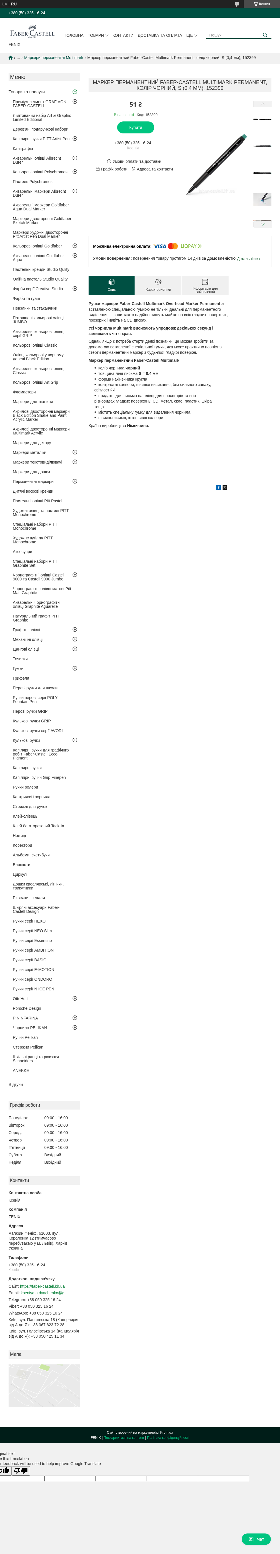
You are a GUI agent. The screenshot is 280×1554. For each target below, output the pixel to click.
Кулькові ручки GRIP (32, 721)
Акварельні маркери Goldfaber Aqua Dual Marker (41, 207)
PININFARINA (25, 1018)
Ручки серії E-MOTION (33, 969)
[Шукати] (265, 35)
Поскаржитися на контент (124, 1438)
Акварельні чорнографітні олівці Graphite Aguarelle (37, 604)
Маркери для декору (32, 442)
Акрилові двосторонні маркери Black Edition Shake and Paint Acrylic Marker (41, 415)
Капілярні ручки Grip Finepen (39, 777)
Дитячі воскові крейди (33, 491)
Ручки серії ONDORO (32, 979)
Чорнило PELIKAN (30, 1027)
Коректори (22, 845)
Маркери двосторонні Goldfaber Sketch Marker (42, 220)
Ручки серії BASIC (29, 960)
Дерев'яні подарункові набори (40, 129)
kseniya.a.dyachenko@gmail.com (45, 1293)
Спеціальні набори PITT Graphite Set (35, 563)
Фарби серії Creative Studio (38, 289)
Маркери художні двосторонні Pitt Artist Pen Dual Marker (40, 234)
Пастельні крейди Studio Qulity (41, 269)
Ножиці (19, 835)
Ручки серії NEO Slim (32, 931)
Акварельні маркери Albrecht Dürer (39, 193)
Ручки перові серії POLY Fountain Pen (35, 699)
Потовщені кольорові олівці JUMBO (38, 320)
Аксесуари (22, 551)
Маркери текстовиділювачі (37, 462)
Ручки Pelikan (25, 1037)
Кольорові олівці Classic (35, 345)
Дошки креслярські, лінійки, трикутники (38, 886)
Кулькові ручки (26, 740)
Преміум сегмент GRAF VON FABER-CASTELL (39, 103)
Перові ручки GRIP (30, 711)
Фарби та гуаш (26, 298)
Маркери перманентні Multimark (53, 58)
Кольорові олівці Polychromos (40, 172)
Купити (135, 127)
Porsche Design (27, 1008)
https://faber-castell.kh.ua (42, 1286)
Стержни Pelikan (28, 1047)
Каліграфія (23, 148)
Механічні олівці (28, 639)
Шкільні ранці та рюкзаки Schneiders (36, 1059)
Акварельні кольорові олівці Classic (38, 370)
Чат (256, 1539)
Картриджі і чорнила (31, 797)
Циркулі (20, 874)
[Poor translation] (21, 1471)
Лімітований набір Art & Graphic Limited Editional (42, 117)
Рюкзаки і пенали (29, 897)
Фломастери (24, 392)
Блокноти (21, 864)
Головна (74, 35)
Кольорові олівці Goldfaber (37, 246)
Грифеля (21, 678)
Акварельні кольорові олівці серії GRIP (38, 333)
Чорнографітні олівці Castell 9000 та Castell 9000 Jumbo (39, 577)
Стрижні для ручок (30, 806)
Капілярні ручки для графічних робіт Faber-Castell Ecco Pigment (41, 754)
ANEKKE (21, 1070)
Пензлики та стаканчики (35, 308)
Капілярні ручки (27, 767)
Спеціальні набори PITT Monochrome (35, 526)
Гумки (18, 668)
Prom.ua (166, 1433)
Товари (96, 35)
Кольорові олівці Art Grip (35, 382)
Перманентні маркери (33, 481)
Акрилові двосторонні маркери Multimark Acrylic (41, 431)
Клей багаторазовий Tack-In (38, 826)
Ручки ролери (25, 787)
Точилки (20, 659)
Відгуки (16, 1084)
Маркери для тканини (33, 401)
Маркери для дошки (31, 472)
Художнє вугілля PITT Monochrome (33, 540)
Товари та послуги (27, 91)
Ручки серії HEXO (29, 921)
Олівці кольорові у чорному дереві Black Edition (38, 357)
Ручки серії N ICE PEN (33, 989)
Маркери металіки (29, 452)
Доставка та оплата (160, 35)
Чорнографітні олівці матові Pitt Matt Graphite (42, 590)
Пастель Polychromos (33, 181)
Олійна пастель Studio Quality (40, 279)
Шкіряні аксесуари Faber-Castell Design (36, 909)
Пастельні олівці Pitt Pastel (37, 501)
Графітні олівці (26, 629)
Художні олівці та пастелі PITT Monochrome (41, 512)
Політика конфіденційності (168, 1438)
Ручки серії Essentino (32, 940)
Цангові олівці (26, 649)
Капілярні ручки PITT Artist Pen (41, 139)
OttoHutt (20, 998)
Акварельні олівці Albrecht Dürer (37, 160)
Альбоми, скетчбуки (31, 855)
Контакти (123, 35)
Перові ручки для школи (35, 688)
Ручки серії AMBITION (33, 950)
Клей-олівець (25, 816)
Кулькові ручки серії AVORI (38, 730)
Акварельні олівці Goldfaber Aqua (38, 257)
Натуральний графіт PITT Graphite (36, 618)
